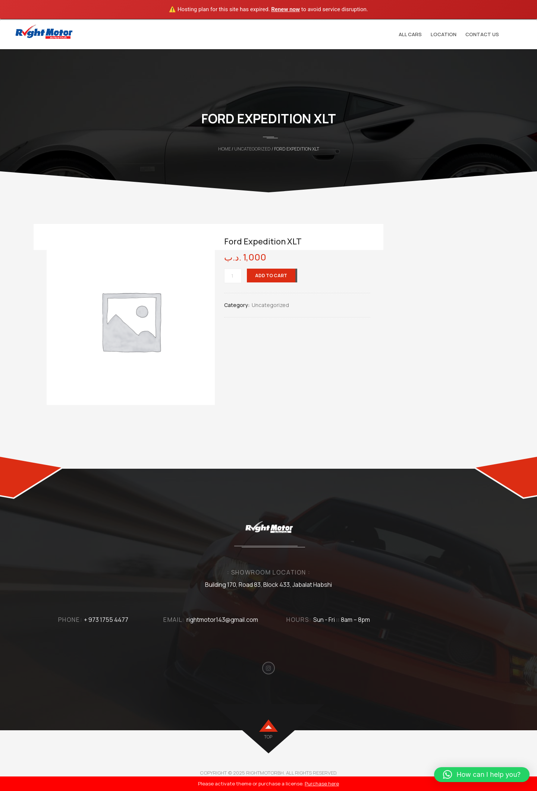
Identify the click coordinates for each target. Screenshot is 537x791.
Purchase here (322, 783)
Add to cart (271, 275)
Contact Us (482, 34)
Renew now (285, 9)
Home (224, 149)
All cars (410, 34)
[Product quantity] (233, 276)
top (268, 737)
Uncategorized (252, 149)
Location (443, 34)
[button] (482, 774)
